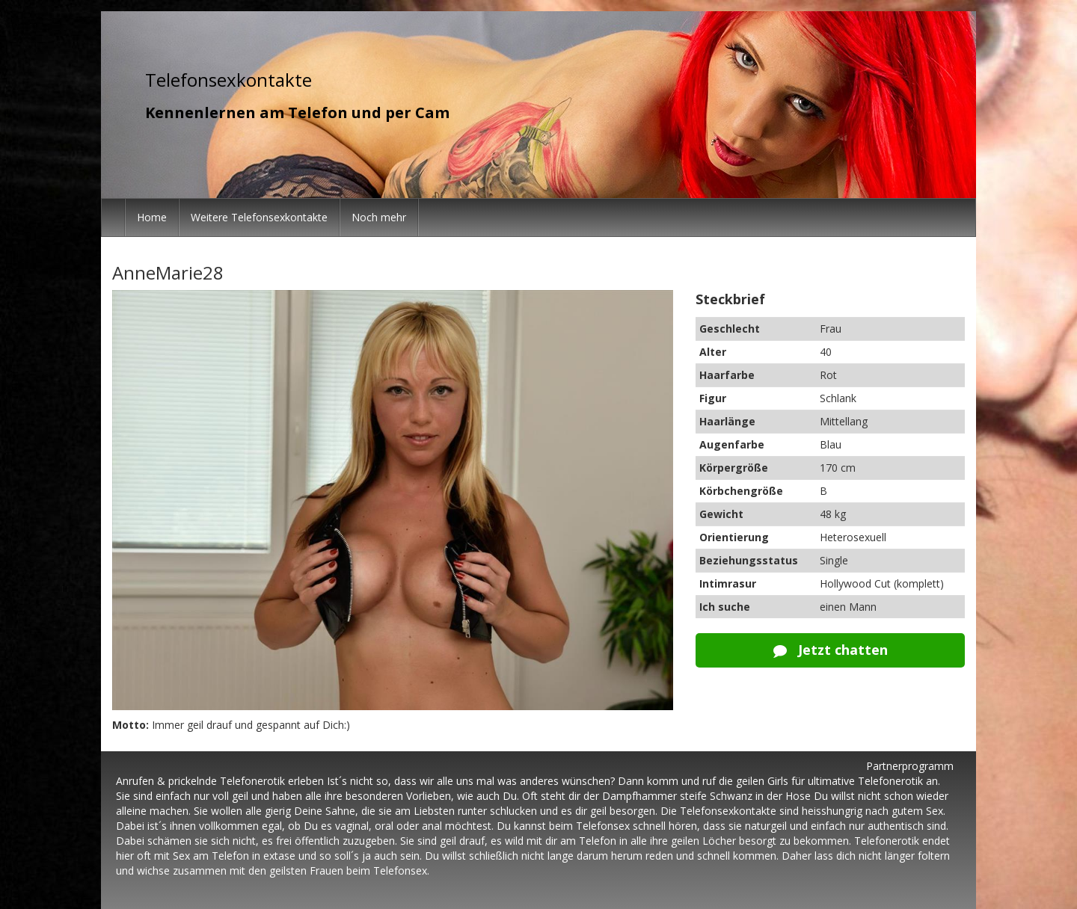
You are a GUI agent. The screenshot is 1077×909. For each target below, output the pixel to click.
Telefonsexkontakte (228, 79)
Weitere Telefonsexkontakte (259, 217)
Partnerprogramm (910, 766)
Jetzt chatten (830, 650)
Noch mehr (379, 217)
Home (152, 217)
